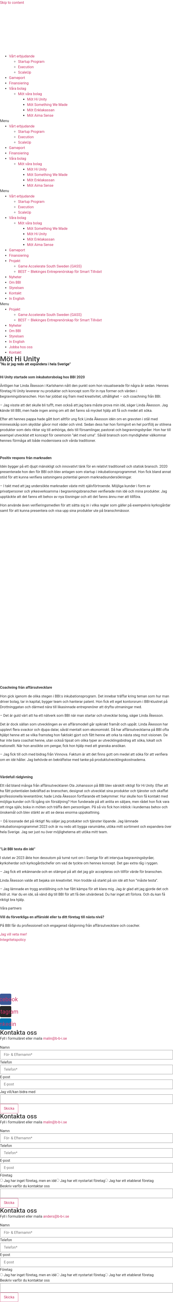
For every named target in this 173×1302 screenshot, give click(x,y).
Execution (26, 67)
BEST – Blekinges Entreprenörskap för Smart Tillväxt (60, 272)
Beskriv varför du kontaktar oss (25, 1186)
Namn (5, 1047)
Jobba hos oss (20, 347)
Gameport (17, 78)
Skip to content (12, 2)
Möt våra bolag (30, 94)
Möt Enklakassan (41, 110)
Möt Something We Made (47, 105)
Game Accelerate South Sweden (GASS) (50, 266)
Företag (6, 1175)
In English (17, 298)
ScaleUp (24, 72)
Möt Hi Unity (37, 99)
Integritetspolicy (13, 940)
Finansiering (19, 83)
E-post (5, 1077)
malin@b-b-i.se (55, 1038)
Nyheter (15, 277)
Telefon (6, 1062)
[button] (86, 121)
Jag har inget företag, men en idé (30, 1181)
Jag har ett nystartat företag (82, 1181)
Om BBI (15, 282)
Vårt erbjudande (21, 56)
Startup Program (31, 61)
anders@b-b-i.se (56, 1216)
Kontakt (15, 293)
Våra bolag (17, 88)
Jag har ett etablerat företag (131, 1181)
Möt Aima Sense (40, 115)
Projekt (14, 261)
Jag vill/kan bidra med (17, 1092)
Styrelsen (16, 288)
